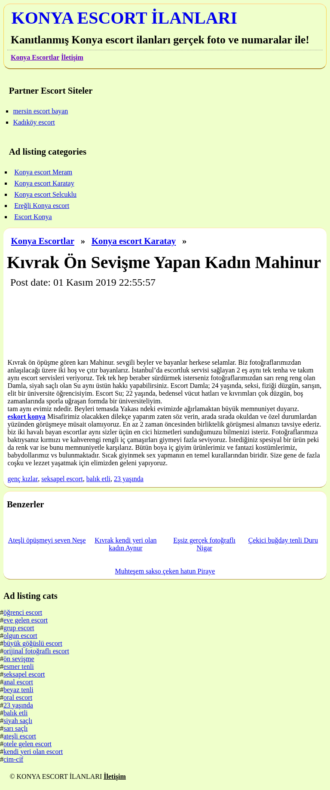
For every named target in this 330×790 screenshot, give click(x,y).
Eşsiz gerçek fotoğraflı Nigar (204, 544)
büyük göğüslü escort (32, 643)
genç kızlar (23, 478)
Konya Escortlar (35, 57)
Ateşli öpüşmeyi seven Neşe (47, 540)
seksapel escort (61, 478)
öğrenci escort (22, 612)
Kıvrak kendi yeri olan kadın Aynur (125, 544)
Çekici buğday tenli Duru (283, 540)
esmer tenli (18, 666)
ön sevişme (18, 658)
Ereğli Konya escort (41, 205)
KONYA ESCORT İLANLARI (124, 17)
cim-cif (13, 759)
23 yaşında (129, 478)
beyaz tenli (18, 689)
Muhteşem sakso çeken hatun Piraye (165, 571)
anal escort (18, 682)
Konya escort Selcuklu (45, 194)
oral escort (17, 697)
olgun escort (20, 635)
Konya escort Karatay (134, 241)
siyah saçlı (17, 720)
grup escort (18, 627)
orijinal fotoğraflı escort (36, 651)
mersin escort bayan (40, 111)
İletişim (72, 57)
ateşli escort (19, 736)
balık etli (98, 478)
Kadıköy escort (34, 122)
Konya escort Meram (43, 172)
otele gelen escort (27, 743)
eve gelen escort (25, 620)
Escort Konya (33, 216)
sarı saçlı (15, 728)
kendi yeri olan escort (33, 751)
